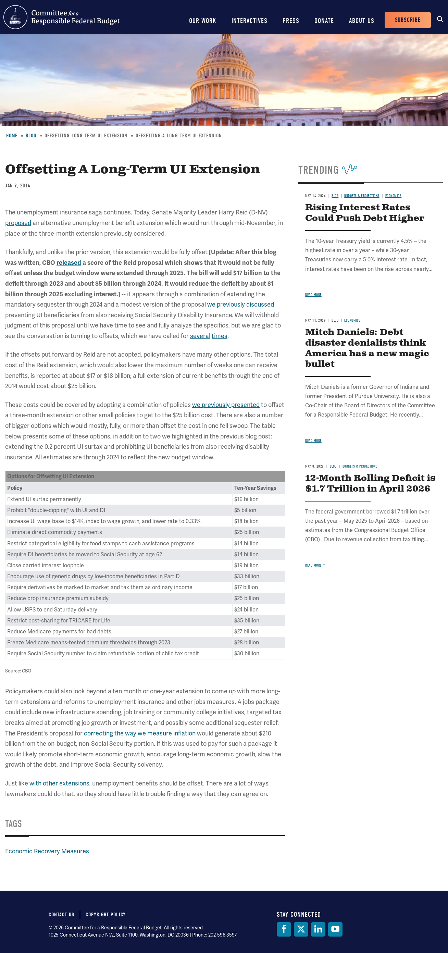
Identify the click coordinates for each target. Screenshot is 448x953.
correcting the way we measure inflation (140, 733)
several (200, 336)
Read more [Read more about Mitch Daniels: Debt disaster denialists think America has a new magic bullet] (313, 440)
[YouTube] (335, 929)
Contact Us (61, 915)
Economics (393, 196)
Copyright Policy (106, 915)
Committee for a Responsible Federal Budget (61, 17)
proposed (18, 223)
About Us (361, 21)
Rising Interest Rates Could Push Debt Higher (364, 213)
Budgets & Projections (361, 196)
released (69, 263)
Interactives (249, 21)
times (219, 336)
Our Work (202, 21)
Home (11, 136)
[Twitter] (301, 929)
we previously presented (226, 405)
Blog (31, 136)
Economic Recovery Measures (47, 851)
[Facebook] (284, 929)
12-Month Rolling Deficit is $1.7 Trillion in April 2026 (370, 483)
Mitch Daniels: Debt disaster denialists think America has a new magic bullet (367, 348)
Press (291, 21)
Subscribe (408, 20)
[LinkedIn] (318, 929)
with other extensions (59, 783)
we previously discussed (240, 304)
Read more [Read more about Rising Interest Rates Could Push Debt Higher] (313, 295)
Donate (324, 21)
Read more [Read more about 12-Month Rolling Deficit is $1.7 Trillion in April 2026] (313, 565)
